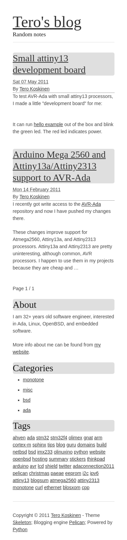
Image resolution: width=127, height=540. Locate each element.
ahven (19, 437)
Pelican (77, 522)
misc (28, 390)
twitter (65, 466)
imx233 (44, 452)
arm (98, 437)
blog (60, 444)
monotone (33, 379)
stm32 (42, 437)
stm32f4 (58, 437)
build (102, 444)
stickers (78, 459)
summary (58, 459)
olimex (75, 437)
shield (51, 466)
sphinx (39, 444)
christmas (39, 473)
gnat (88, 437)
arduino (21, 466)
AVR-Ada (91, 204)
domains (86, 444)
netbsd (20, 452)
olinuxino (63, 452)
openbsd (22, 459)
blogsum (39, 480)
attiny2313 (89, 480)
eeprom (73, 473)
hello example (48, 124)
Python (20, 529)
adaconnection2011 (93, 466)
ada (27, 410)
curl (39, 487)
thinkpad (96, 459)
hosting (39, 459)
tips (51, 444)
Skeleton (22, 522)
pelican (20, 473)
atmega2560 (63, 480)
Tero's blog (47, 22)
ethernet (52, 487)
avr (33, 466)
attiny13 (21, 480)
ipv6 (94, 473)
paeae (57, 473)
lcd (41, 466)
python (81, 452)
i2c (86, 473)
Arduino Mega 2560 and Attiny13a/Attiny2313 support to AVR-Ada (59, 166)
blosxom (71, 487)
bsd (27, 400)
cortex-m (22, 444)
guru (71, 444)
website (97, 452)
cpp (85, 487)
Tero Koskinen (34, 89)
